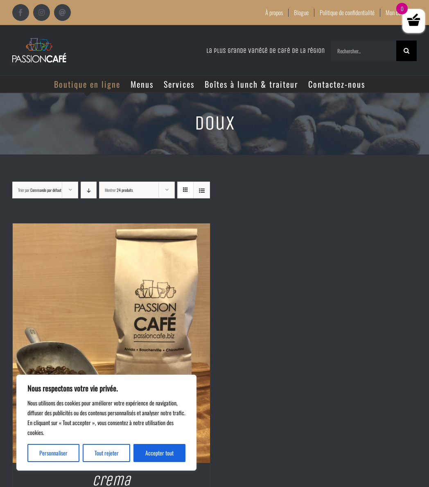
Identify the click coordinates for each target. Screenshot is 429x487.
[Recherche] (406, 51)
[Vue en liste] (202, 190)
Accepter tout (159, 452)
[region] (106, 423)
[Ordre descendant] (89, 190)
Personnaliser (53, 452)
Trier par (39, 190)
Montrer (119, 190)
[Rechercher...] (363, 51)
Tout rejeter (107, 452)
